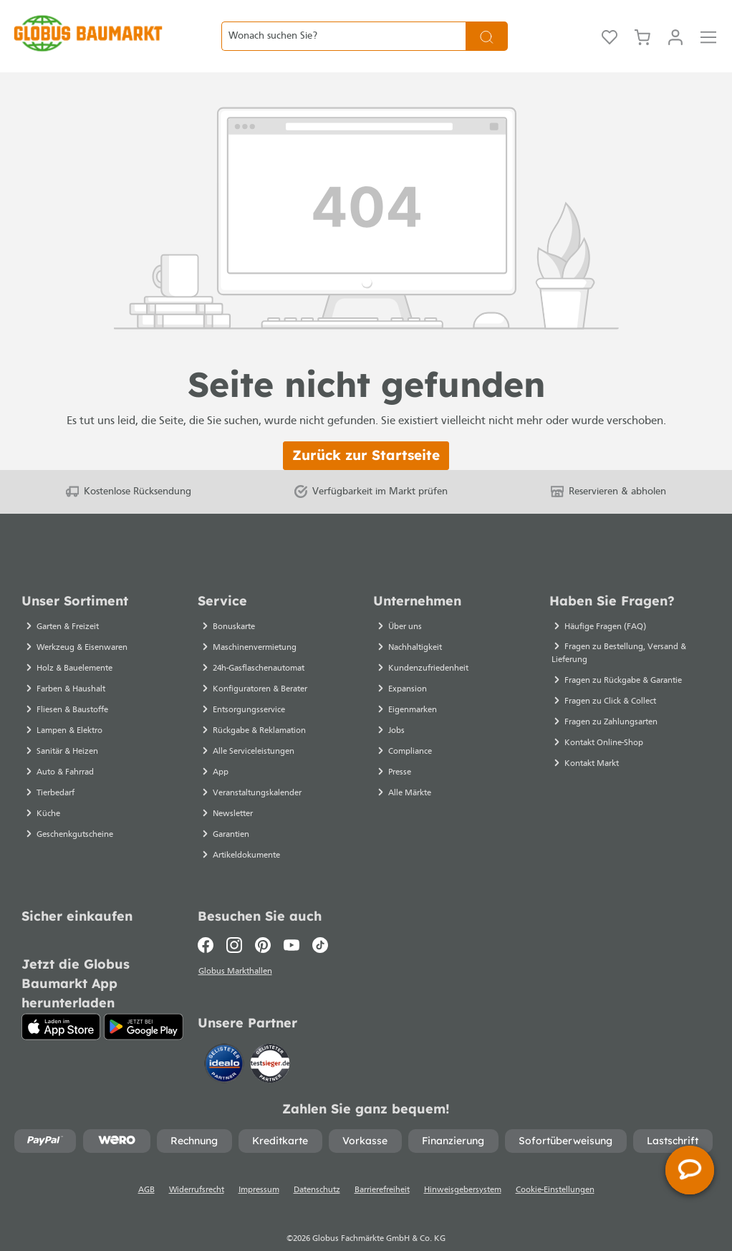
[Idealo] (226, 1039)
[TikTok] (320, 919)
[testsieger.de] (270, 1039)
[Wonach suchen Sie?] (343, 23)
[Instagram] (234, 919)
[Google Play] (143, 1001)
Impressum (259, 1167)
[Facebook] (209, 919)
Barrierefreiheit (382, 1167)
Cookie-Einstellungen (555, 1167)
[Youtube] (291, 919)
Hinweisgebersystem (462, 1167)
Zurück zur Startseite (366, 429)
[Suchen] (487, 23)
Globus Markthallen (237, 947)
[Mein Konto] (675, 23)
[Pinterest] (263, 919)
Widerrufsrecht (196, 1167)
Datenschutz (317, 1167)
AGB (146, 1167)
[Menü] (708, 23)
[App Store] (60, 1001)
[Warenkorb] (642, 23)
